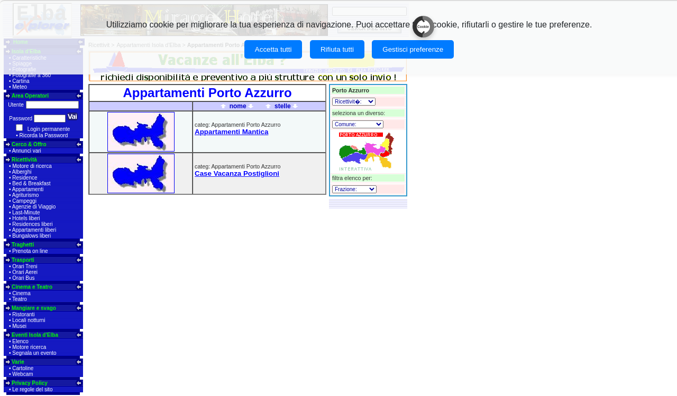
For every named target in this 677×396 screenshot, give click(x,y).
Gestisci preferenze (412, 49)
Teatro (19, 299)
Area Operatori (30, 96)
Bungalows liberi (31, 236)
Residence (24, 178)
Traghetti (23, 245)
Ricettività (24, 160)
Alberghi (22, 172)
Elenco (20, 341)
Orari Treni (24, 266)
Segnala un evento (34, 353)
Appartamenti (27, 189)
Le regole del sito (32, 389)
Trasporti (23, 260)
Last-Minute (26, 212)
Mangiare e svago (34, 308)
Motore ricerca (29, 347)
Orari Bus (23, 278)
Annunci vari (26, 151)
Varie (18, 362)
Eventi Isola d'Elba (35, 335)
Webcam (22, 374)
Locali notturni (28, 320)
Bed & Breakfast (31, 183)
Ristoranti (23, 314)
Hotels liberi (26, 218)
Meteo (19, 87)
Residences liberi (32, 224)
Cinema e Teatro (32, 287)
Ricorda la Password (44, 135)
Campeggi (24, 201)
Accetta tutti (273, 49)
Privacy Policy (30, 383)
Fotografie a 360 (31, 75)
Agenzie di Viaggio (34, 207)
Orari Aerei (25, 272)
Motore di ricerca (31, 166)
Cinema (21, 293)
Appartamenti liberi (34, 230)
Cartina (20, 81)
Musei (19, 326)
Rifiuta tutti (337, 49)
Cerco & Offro (29, 144)
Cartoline (22, 368)
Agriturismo (25, 195)
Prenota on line (30, 251)
